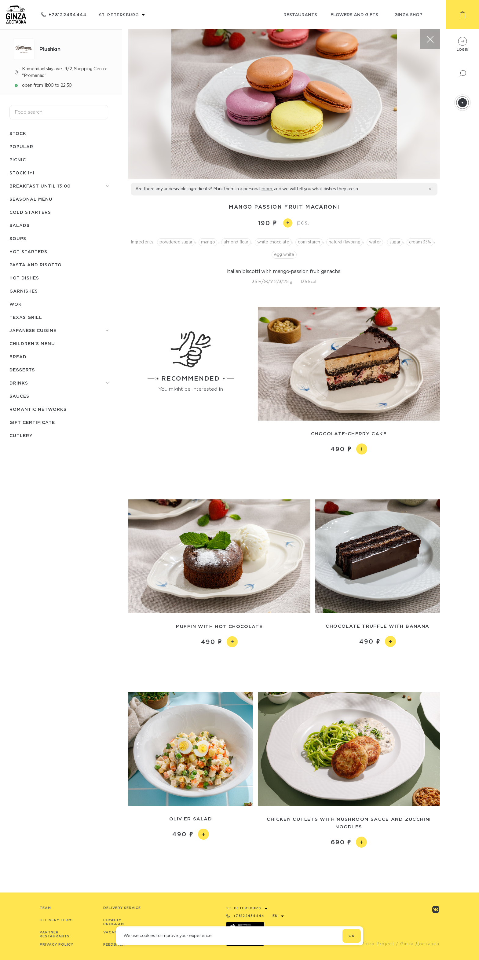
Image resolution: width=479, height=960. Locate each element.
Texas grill (25, 317)
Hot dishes (24, 278)
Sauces (19, 396)
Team (45, 908)
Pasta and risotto (35, 264)
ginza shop (408, 14)
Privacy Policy (56, 944)
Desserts (22, 369)
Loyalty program (113, 922)
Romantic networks (38, 409)
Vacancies (114, 932)
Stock (17, 133)
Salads (19, 225)
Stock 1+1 (22, 172)
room (266, 188)
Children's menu (32, 343)
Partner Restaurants (54, 934)
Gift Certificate (32, 422)
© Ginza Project (374, 943)
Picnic (17, 159)
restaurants (300, 14)
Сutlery (21, 435)
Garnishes (23, 291)
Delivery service (122, 908)
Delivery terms (57, 920)
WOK (15, 304)
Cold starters (30, 212)
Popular (21, 146)
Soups (17, 238)
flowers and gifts (354, 14)
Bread (18, 356)
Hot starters (28, 251)
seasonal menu (31, 199)
